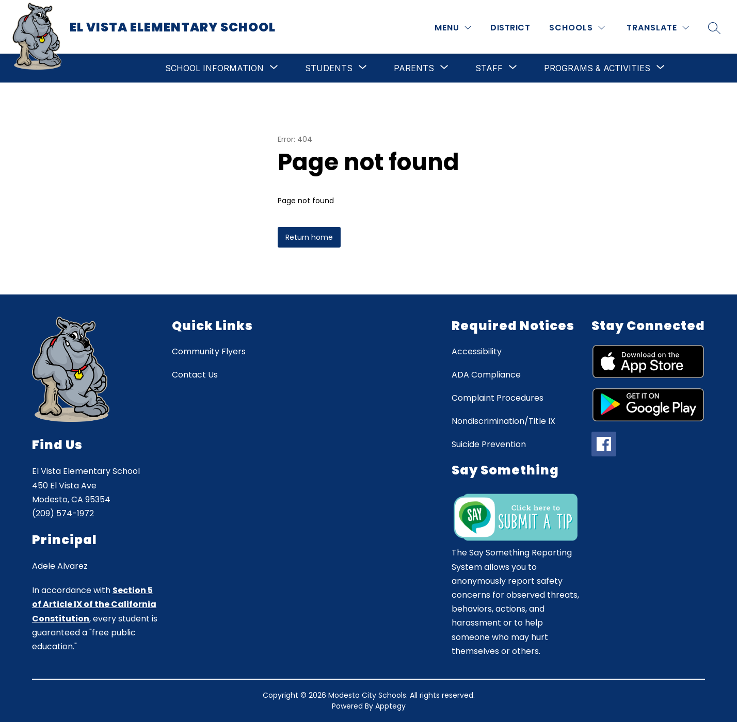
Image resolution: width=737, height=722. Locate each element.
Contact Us (195, 375)
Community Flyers (209, 351)
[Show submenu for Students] (329, 68)
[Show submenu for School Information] (214, 68)
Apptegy (390, 706)
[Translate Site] (658, 27)
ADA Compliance (486, 375)
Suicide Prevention (489, 444)
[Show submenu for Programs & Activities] (597, 68)
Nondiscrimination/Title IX (503, 421)
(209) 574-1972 (63, 513)
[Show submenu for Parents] (414, 68)
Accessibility (477, 351)
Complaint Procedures (497, 398)
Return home (309, 237)
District (510, 28)
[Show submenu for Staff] (489, 68)
